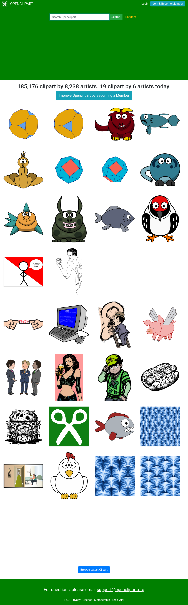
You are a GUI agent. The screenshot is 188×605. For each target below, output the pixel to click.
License (87, 600)
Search (115, 17)
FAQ (66, 600)
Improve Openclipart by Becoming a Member (94, 95)
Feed (115, 600)
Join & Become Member (168, 3)
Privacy (76, 600)
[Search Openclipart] (79, 17)
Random (130, 17)
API (121, 600)
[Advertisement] (94, 50)
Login (144, 3)
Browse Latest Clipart (94, 569)
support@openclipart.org (120, 589)
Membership (102, 600)
